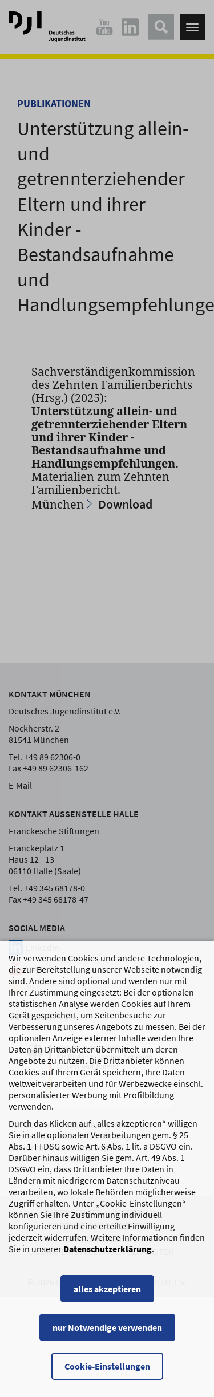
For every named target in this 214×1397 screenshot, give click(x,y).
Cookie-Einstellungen (107, 1377)
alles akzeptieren (107, 1300)
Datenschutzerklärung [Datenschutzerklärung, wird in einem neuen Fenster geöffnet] (107, 1260)
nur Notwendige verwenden (107, 1339)
